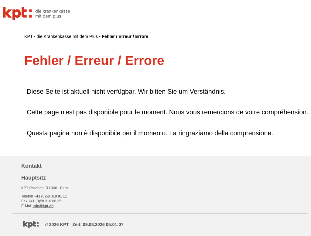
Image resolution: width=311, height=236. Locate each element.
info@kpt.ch (42, 206)
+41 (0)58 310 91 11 (50, 196)
